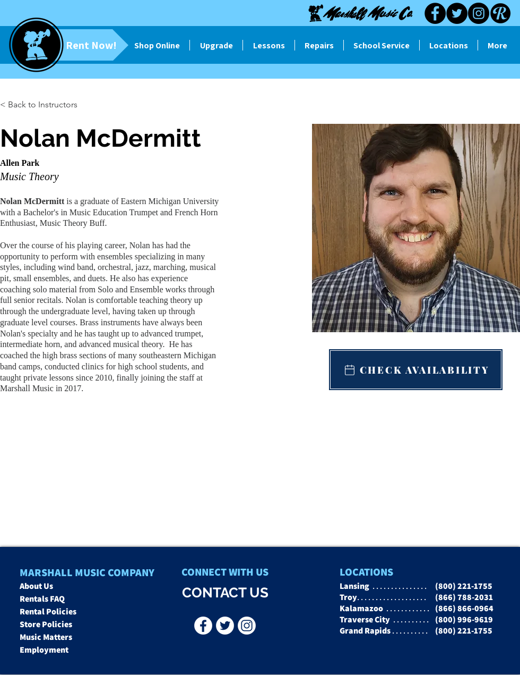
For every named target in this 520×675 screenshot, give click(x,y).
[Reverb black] (500, 13)
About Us (36, 586)
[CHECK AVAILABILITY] (415, 370)
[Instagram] (478, 13)
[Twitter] (456, 13)
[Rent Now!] (73, 45)
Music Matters (46, 637)
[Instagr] (246, 625)
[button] (21, 105)
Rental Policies (48, 611)
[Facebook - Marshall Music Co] (203, 625)
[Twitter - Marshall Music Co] (225, 625)
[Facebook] (435, 13)
